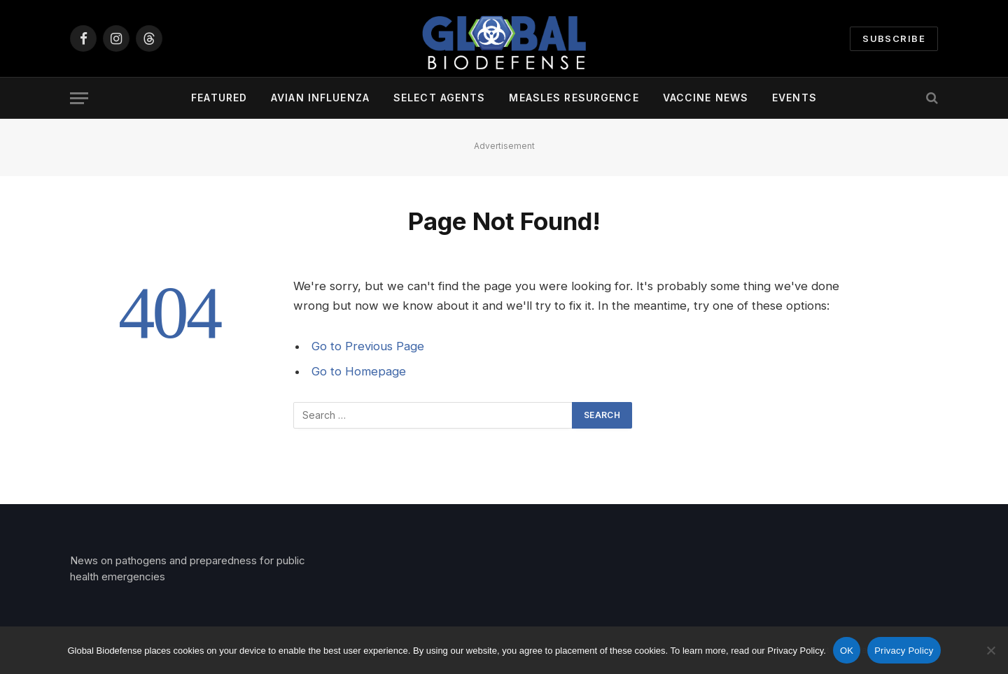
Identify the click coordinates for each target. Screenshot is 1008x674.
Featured (219, 97)
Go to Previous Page (368, 346)
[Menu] (79, 98)
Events (794, 97)
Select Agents (439, 97)
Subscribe (893, 38)
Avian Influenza (320, 97)
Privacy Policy (903, 650)
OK (846, 650)
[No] (990, 650)
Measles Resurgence (573, 97)
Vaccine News (705, 97)
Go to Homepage (359, 371)
